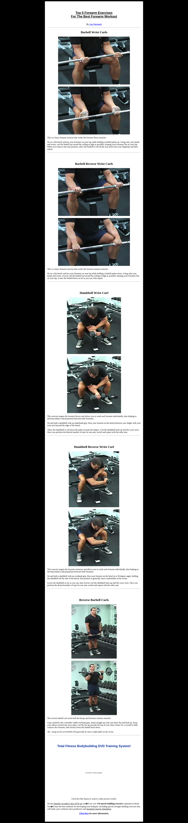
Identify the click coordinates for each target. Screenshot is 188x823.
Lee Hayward (95, 24)
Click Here (84, 813)
